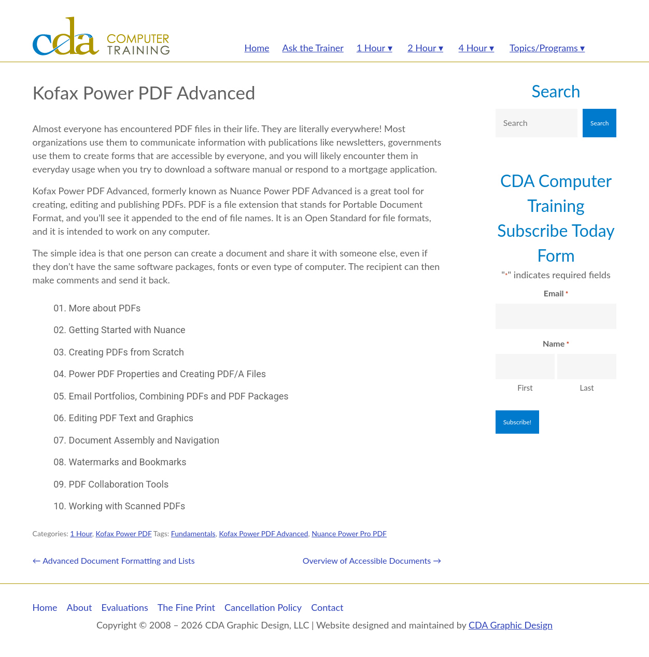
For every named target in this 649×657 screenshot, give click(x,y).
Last (587, 387)
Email (556, 293)
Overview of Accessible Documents (372, 560)
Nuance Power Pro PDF (349, 533)
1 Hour (81, 533)
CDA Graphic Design (511, 625)
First (524, 387)
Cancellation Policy (263, 607)
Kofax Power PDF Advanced (263, 533)
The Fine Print (186, 607)
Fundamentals (193, 533)
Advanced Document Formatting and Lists (114, 560)
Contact (327, 607)
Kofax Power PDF (124, 533)
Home (45, 607)
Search (555, 91)
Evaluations (125, 607)
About (79, 607)
